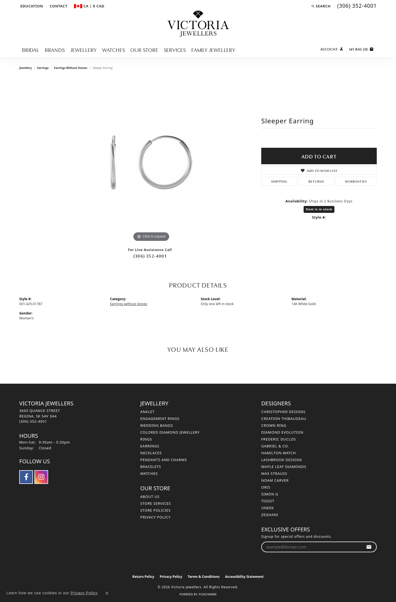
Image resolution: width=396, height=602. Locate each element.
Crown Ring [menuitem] (274, 425)
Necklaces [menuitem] (151, 452)
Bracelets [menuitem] (150, 466)
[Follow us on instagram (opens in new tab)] (41, 477)
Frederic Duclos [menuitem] (278, 439)
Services (175, 49)
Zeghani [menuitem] (269, 514)
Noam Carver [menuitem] (275, 480)
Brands (55, 49)
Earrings (42, 68)
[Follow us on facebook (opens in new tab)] (26, 477)
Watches (113, 49)
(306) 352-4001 (149, 256)
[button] (31, 6)
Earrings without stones (70, 68)
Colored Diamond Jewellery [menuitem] (170, 432)
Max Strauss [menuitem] (274, 473)
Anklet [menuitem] (147, 411)
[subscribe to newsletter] (369, 547)
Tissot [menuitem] (267, 500)
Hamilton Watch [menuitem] (278, 452)
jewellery (25, 68)
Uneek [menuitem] (267, 507)
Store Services (155, 503)
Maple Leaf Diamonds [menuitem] (283, 466)
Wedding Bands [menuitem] (156, 425)
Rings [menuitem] (146, 439)
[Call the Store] (33, 421)
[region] (151, 160)
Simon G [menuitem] (269, 494)
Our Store (144, 49)
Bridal (30, 49)
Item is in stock (319, 209)
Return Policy (143, 576)
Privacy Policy (155, 517)
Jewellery (83, 49)
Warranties (356, 181)
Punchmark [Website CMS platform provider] (208, 594)
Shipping (279, 181)
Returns (316, 181)
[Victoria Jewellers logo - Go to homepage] (198, 24)
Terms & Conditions (204, 576)
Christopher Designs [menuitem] (283, 411)
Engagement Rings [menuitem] (160, 418)
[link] (58, 6)
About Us (150, 496)
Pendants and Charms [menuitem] (163, 459)
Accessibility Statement (244, 576)
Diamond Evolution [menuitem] (282, 432)
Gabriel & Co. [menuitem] (275, 446)
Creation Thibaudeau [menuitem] (283, 418)
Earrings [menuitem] (149, 446)
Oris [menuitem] (265, 487)
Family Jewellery (213, 49)
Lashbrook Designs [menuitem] (281, 459)
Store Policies (155, 510)
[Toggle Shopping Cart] (361, 48)
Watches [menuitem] (149, 473)
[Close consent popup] (107, 593)
